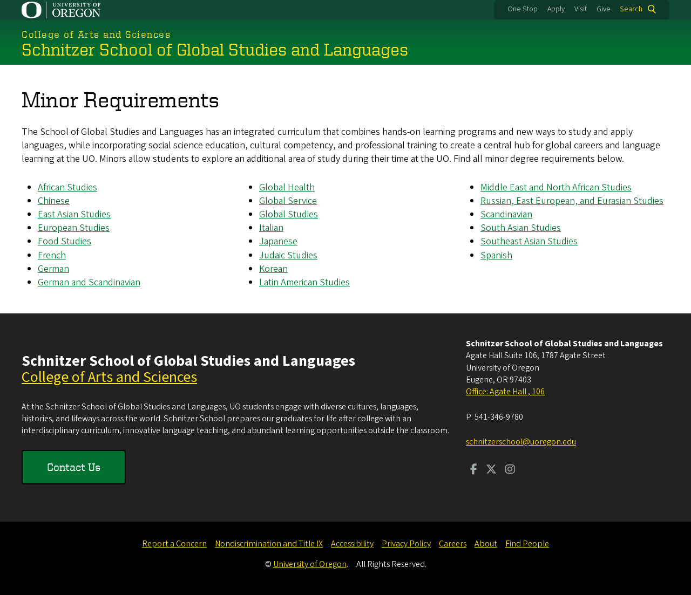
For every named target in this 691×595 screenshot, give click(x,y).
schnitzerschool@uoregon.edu (521, 442)
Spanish (496, 255)
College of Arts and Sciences (109, 377)
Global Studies (288, 214)
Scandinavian (506, 214)
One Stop (522, 9)
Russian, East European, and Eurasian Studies (571, 201)
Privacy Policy (406, 544)
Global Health (287, 187)
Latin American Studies (304, 282)
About (486, 544)
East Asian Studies (74, 214)
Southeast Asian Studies (529, 241)
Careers (452, 544)
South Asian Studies (520, 228)
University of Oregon (310, 564)
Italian (271, 228)
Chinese (54, 201)
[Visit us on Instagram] (510, 470)
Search (631, 9)
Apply (556, 9)
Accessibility (352, 544)
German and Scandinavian (89, 282)
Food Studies (64, 241)
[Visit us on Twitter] (491, 470)
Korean (273, 268)
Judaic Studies (288, 255)
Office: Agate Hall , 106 (505, 392)
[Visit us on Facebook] (474, 470)
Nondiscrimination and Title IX (269, 544)
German (53, 268)
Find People (527, 544)
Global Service (288, 201)
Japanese (278, 241)
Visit (580, 9)
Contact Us (73, 467)
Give (604, 9)
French (52, 255)
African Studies (67, 187)
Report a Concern (174, 544)
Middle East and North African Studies (556, 187)
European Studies (74, 228)
